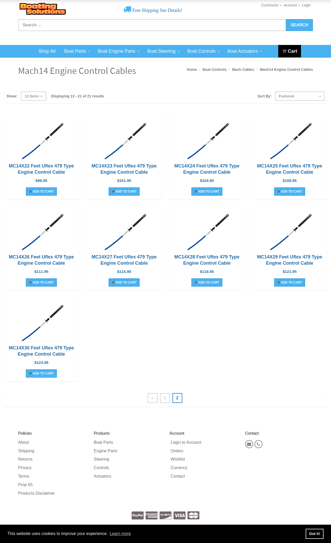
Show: (11, 96)
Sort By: (265, 96)
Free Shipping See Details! (156, 10)
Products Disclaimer (36, 493)
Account (290, 5)
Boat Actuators (245, 51)
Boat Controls (203, 51)
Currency (179, 467)
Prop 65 (25, 485)
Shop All (46, 51)
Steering (101, 459)
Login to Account (186, 442)
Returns (25, 459)
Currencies (270, 5)
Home (192, 69)
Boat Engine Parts (118, 51)
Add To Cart (41, 191)
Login (306, 5)
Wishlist (178, 459)
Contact (178, 476)
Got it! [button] (314, 534)
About (23, 442)
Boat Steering (163, 51)
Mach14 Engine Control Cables (286, 69)
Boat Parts (77, 51)
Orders (177, 451)
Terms (23, 476)
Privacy (25, 467)
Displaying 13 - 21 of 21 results (77, 96)
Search (299, 25)
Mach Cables (243, 69)
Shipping (26, 451)
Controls (101, 467)
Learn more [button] (120, 533)
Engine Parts (106, 451)
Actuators (102, 476)
